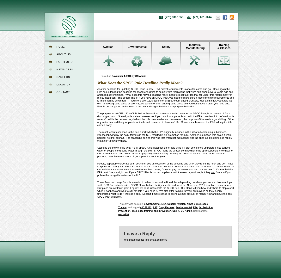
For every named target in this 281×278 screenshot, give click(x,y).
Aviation (108, 46)
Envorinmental (137, 46)
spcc (205, 204)
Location (64, 84)
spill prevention (162, 211)
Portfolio (65, 61)
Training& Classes (223, 46)
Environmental (152, 204)
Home (61, 46)
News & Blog (194, 204)
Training (122, 207)
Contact (63, 92)
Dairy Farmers (166, 207)
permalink (123, 214)
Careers (63, 77)
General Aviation (176, 204)
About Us (64, 54)
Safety (166, 46)
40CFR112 (145, 207)
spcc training (145, 211)
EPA (164, 204)
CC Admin (140, 76)
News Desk (65, 69)
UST (174, 211)
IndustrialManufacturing (195, 46)
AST (155, 207)
